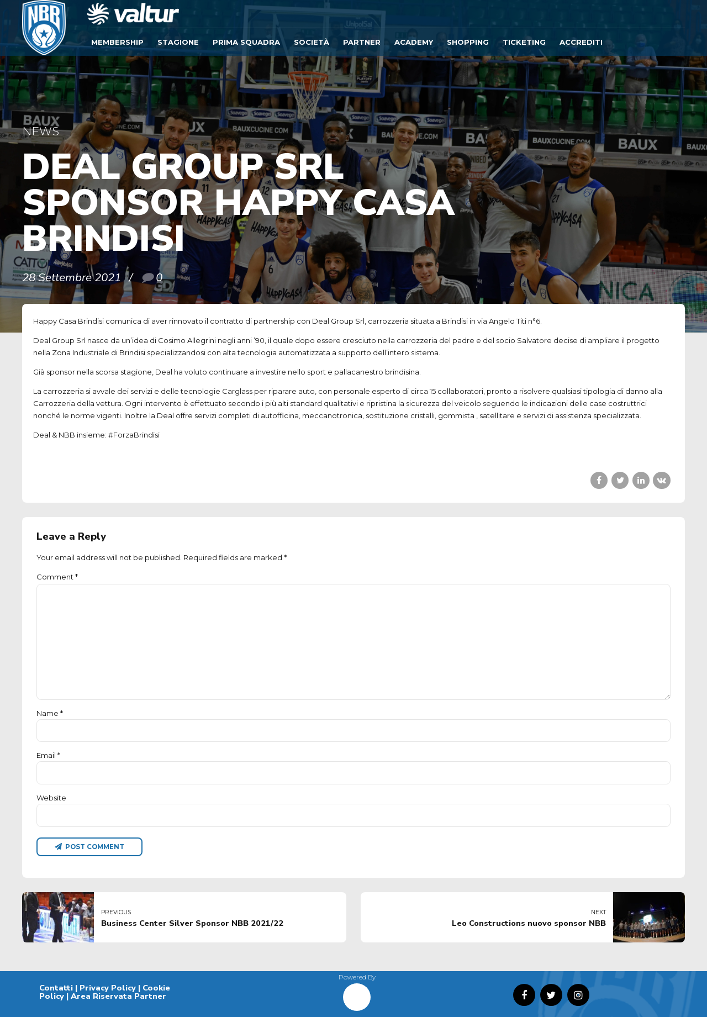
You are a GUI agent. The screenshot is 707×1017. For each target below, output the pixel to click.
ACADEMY (413, 42)
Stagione (178, 42)
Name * (49, 713)
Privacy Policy (108, 987)
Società (311, 42)
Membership (117, 42)
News (40, 131)
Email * (48, 755)
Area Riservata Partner (118, 996)
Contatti (56, 987)
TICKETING (524, 42)
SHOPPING (468, 42)
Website (51, 797)
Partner (362, 42)
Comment (57, 576)
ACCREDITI (581, 42)
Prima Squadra (246, 42)
